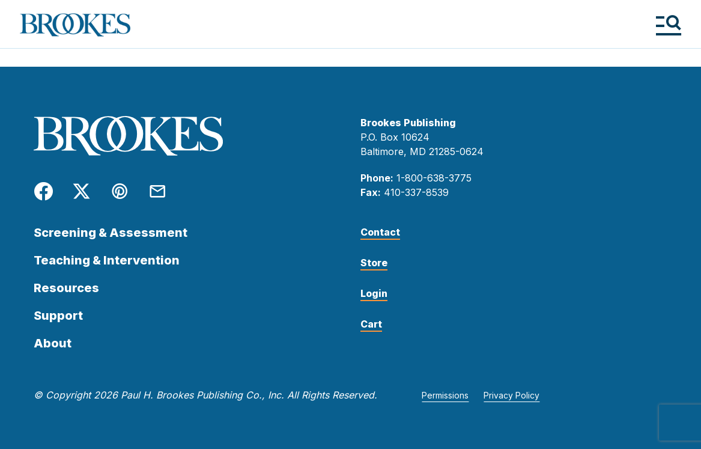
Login (373, 293)
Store (373, 263)
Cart (371, 324)
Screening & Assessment (110, 232)
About (52, 343)
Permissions (445, 395)
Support (58, 315)
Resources (66, 288)
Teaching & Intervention (107, 260)
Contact (380, 232)
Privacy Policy (511, 395)
